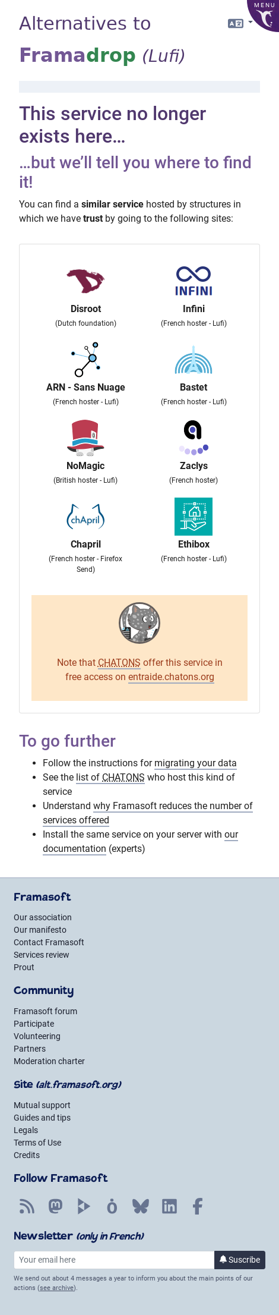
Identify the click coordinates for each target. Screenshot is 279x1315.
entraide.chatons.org (171, 676)
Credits (27, 1155)
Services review (41, 954)
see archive (57, 1288)
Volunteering (37, 1036)
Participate (34, 1023)
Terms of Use (37, 1142)
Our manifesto (40, 930)
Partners (30, 1048)
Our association (43, 917)
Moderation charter (49, 1061)
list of (110, 777)
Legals (26, 1130)
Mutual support (42, 1105)
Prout (24, 967)
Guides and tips (42, 1117)
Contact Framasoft (49, 942)
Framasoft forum (45, 1011)
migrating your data (195, 763)
